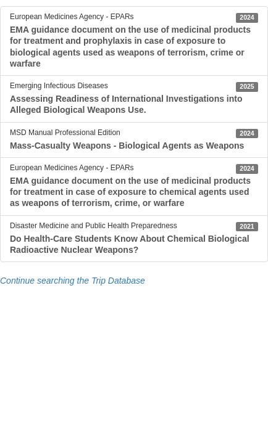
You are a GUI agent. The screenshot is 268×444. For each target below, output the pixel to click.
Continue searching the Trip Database (72, 281)
